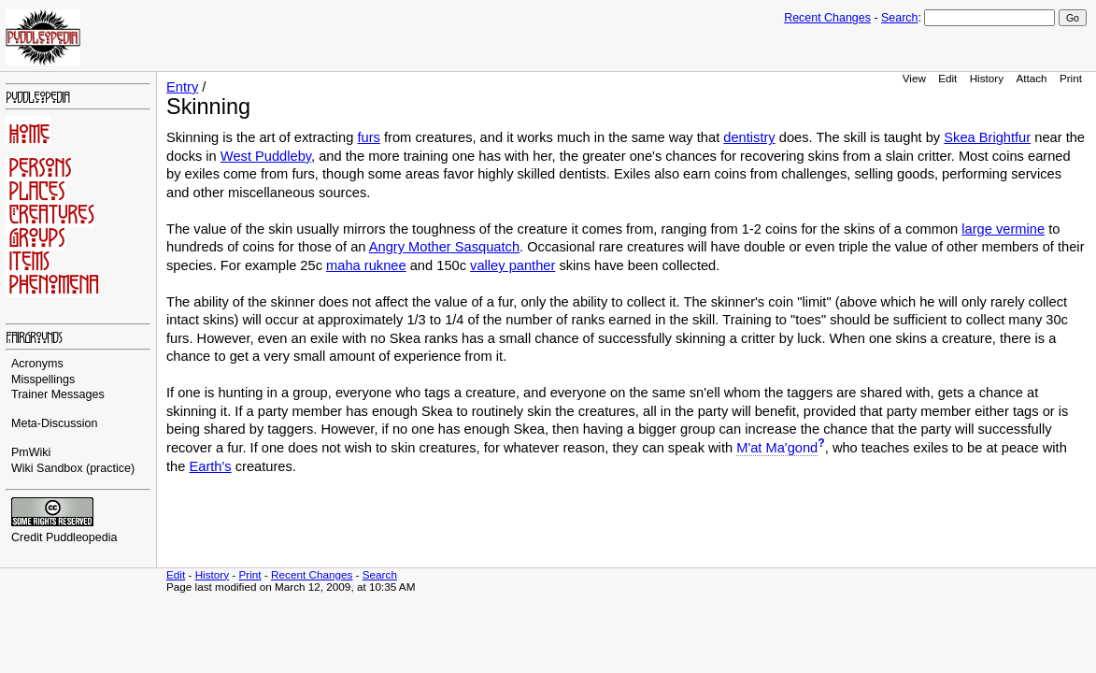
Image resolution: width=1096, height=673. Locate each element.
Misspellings (43, 379)
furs (368, 137)
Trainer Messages (58, 394)
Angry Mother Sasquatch (444, 246)
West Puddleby (266, 156)
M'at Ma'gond (777, 447)
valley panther (512, 265)
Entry (182, 86)
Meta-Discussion (54, 423)
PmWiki (30, 452)
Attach (1031, 78)
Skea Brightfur (987, 137)
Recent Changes (827, 17)
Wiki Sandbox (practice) (73, 468)
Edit (947, 78)
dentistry (749, 137)
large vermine (1003, 229)
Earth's (210, 466)
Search (899, 17)
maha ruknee (366, 265)
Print (1071, 78)
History (986, 78)
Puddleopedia (82, 537)
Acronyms (37, 363)
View (914, 78)
